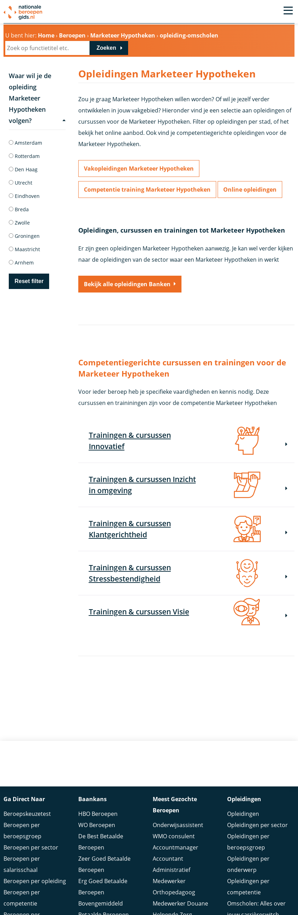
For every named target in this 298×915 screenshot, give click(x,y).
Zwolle (19, 222)
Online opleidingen (250, 189)
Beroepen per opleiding (35, 870)
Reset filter (29, 281)
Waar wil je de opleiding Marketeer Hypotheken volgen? (37, 98)
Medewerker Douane (180, 893)
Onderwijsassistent (178, 814)
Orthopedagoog (174, 882)
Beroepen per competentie (22, 887)
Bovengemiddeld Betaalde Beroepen (103, 898)
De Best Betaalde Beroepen (100, 831)
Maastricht (24, 249)
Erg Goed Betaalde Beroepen (102, 876)
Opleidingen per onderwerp (248, 853)
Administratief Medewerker (171, 864)
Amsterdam (25, 142)
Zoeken (106, 48)
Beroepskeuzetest (27, 803)
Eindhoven (24, 196)
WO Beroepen (96, 814)
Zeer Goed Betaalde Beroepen (104, 853)
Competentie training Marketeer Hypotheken (147, 189)
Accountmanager (175, 837)
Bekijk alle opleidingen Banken (127, 284)
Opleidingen (243, 803)
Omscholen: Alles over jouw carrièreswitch (256, 898)
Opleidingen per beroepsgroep (248, 831)
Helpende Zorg (172, 904)
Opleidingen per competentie (248, 876)
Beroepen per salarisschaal (22, 853)
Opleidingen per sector (257, 814)
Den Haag (23, 169)
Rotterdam (24, 156)
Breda (19, 209)
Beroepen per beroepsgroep (22, 820)
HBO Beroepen (98, 803)
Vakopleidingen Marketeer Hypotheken (139, 168)
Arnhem (21, 262)
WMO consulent (174, 826)
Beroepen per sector (31, 837)
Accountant (168, 848)
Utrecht (20, 182)
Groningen (24, 236)
